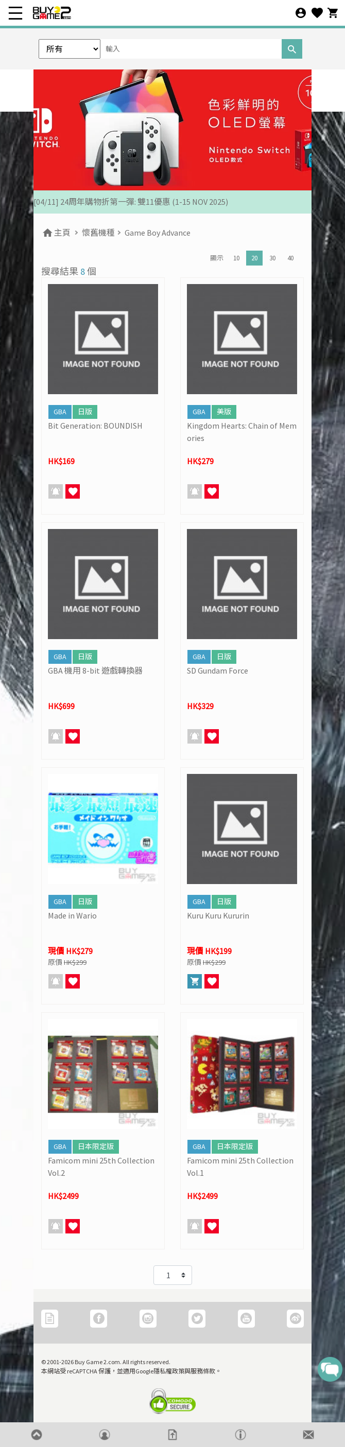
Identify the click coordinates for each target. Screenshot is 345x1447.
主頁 (56, 232)
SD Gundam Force (217, 670)
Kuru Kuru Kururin (218, 915)
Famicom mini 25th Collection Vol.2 (101, 1166)
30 (272, 258)
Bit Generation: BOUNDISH (95, 425)
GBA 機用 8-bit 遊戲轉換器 (95, 670)
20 (254, 258)
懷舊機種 (98, 232)
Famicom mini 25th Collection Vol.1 (240, 1166)
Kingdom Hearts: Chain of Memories (242, 431)
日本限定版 (96, 1146)
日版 (85, 411)
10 (236, 258)
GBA (60, 411)
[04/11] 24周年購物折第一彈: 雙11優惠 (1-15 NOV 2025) (130, 202)
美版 (224, 411)
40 (290, 258)
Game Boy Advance (158, 232)
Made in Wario (72, 915)
